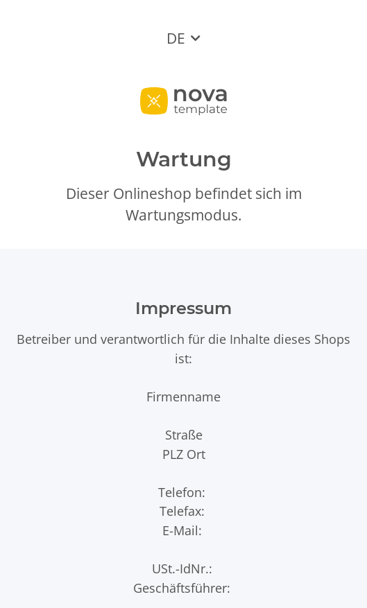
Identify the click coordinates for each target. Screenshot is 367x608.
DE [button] (176, 38)
